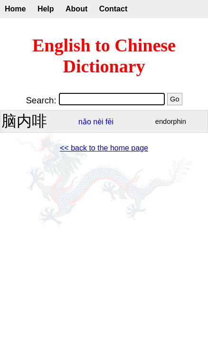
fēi (109, 122)
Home (15, 9)
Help (46, 9)
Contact (113, 9)
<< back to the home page (104, 148)
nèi (98, 122)
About (76, 9)
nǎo (84, 122)
